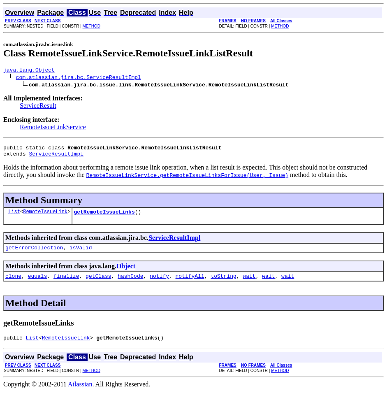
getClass (98, 283)
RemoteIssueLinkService (53, 128)
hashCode (130, 283)
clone (13, 283)
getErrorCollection (34, 253)
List (14, 216)
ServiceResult (38, 106)
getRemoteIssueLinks (104, 216)
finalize (66, 283)
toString (223, 283)
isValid (81, 253)
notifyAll (190, 283)
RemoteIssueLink (45, 216)
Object (125, 272)
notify (159, 283)
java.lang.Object (29, 70)
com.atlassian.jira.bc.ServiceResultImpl (78, 78)
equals (37, 283)
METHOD (91, 26)
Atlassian (80, 392)
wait (249, 283)
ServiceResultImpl (56, 157)
